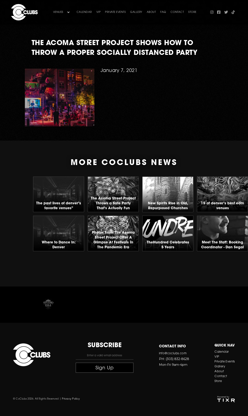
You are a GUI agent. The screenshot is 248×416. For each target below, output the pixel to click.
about (151, 12)
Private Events (115, 12)
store (192, 12)
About (219, 371)
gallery (136, 12)
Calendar (84, 12)
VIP (98, 12)
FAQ (163, 12)
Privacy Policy (71, 399)
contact (177, 12)
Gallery (219, 366)
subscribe (105, 345)
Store (218, 381)
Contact (220, 376)
